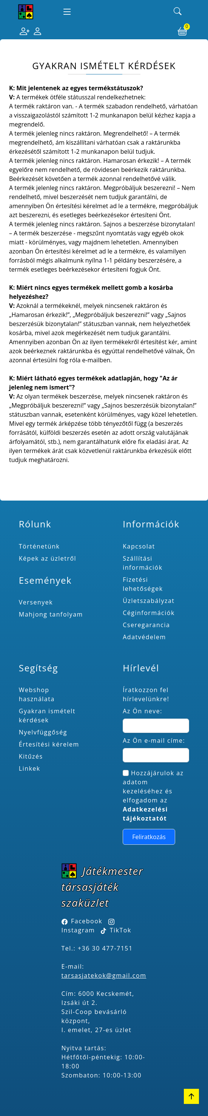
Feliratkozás (149, 837)
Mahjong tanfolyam (51, 614)
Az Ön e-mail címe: (154, 740)
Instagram (78, 930)
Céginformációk (149, 613)
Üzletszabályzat (148, 601)
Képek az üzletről (47, 558)
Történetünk (39, 546)
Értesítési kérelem (49, 744)
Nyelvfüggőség (43, 732)
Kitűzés (31, 756)
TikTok (116, 930)
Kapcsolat (139, 546)
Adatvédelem (144, 637)
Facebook (86, 921)
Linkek (29, 768)
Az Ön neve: (142, 711)
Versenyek (36, 602)
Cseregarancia (146, 625)
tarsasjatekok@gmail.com (104, 975)
